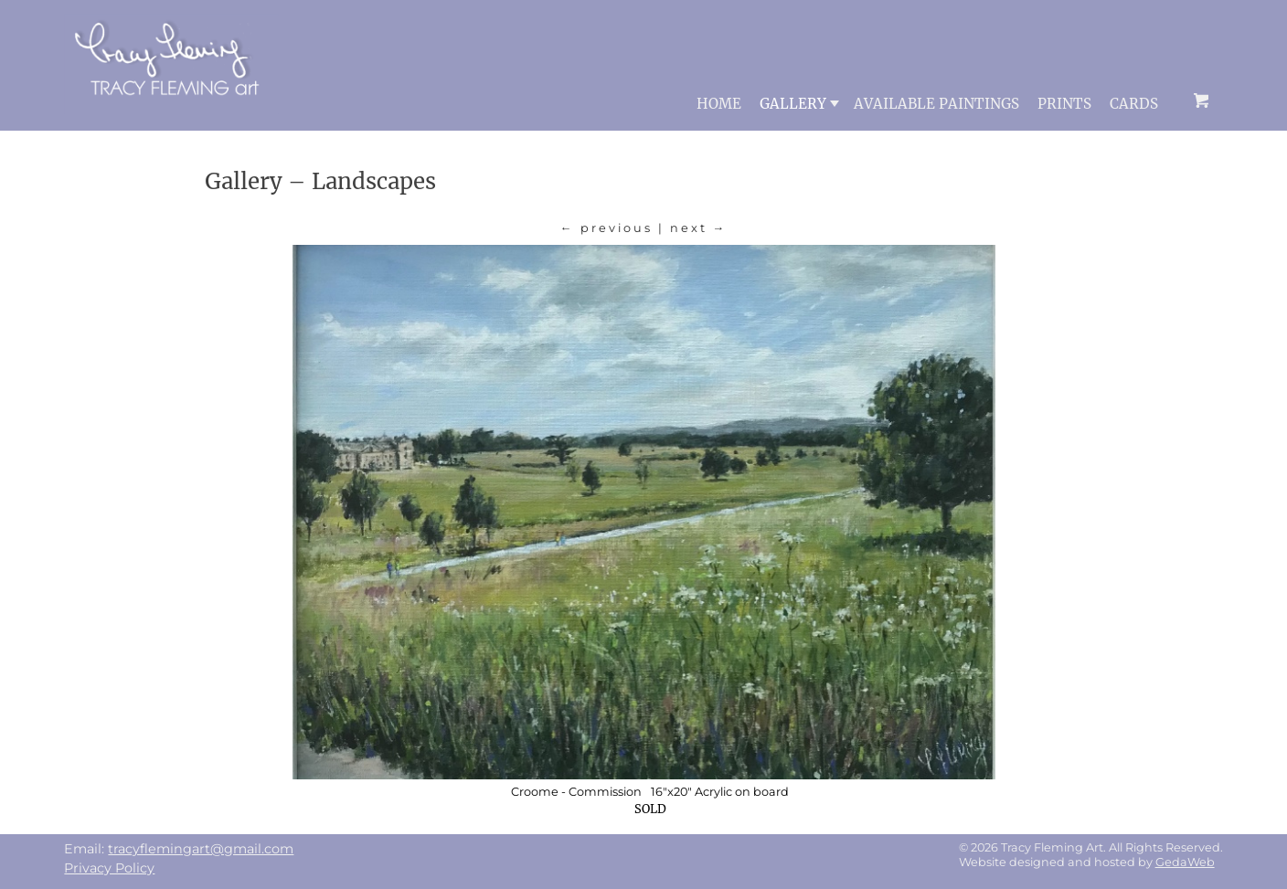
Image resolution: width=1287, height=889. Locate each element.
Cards (1134, 103)
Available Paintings (936, 103)
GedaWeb (1185, 862)
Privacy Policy (109, 868)
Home (719, 103)
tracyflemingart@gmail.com (200, 849)
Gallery (799, 103)
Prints (1064, 103)
